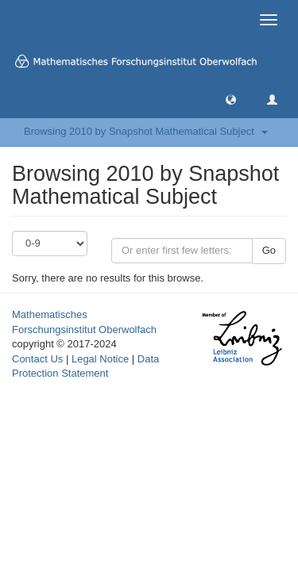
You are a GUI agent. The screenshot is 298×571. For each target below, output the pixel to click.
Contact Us (37, 359)
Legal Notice (100, 359)
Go (269, 250)
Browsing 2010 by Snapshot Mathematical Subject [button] (146, 131)
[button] (231, 99)
